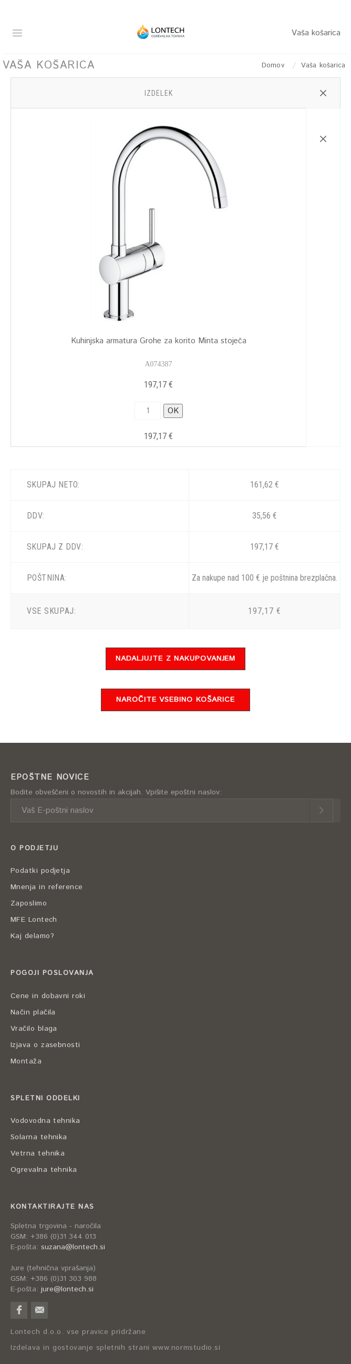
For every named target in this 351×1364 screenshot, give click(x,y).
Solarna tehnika (39, 1137)
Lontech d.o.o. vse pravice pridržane (78, 1332)
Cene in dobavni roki (48, 996)
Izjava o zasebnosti (45, 1045)
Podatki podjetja (40, 870)
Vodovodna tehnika (45, 1121)
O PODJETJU (34, 848)
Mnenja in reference (47, 887)
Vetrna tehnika (38, 1153)
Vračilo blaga (34, 1028)
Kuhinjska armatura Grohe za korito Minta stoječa (158, 340)
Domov (274, 66)
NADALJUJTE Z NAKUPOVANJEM (176, 658)
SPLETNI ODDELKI (45, 1098)
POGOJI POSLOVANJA (52, 973)
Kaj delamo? (32, 936)
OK (173, 410)
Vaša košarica (316, 32)
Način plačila (33, 1012)
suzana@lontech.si (73, 1247)
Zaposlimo (29, 903)
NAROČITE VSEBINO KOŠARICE (175, 699)
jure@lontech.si (67, 1289)
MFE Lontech (34, 919)
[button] (322, 93)
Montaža (26, 1061)
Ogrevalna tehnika (44, 1169)
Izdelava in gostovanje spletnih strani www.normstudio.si (116, 1348)
